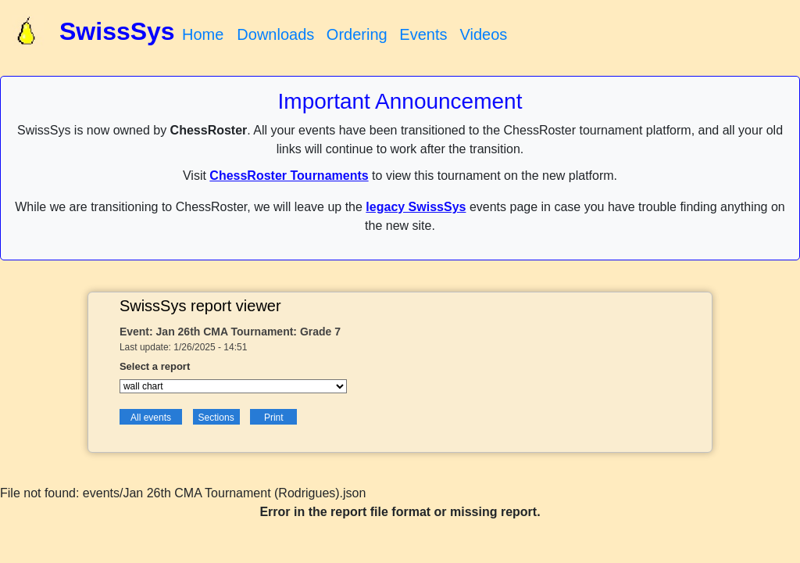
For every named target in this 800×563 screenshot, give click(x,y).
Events (423, 34)
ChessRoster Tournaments (288, 175)
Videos (483, 34)
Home (202, 34)
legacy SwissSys (416, 206)
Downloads (275, 34)
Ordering (357, 34)
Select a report (155, 366)
